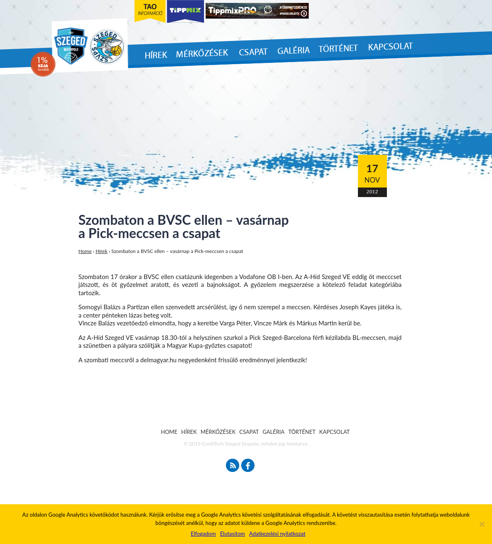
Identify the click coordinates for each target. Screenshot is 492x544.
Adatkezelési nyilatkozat (277, 533)
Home (85, 251)
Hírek (102, 251)
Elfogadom (203, 533)
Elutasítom (232, 533)
